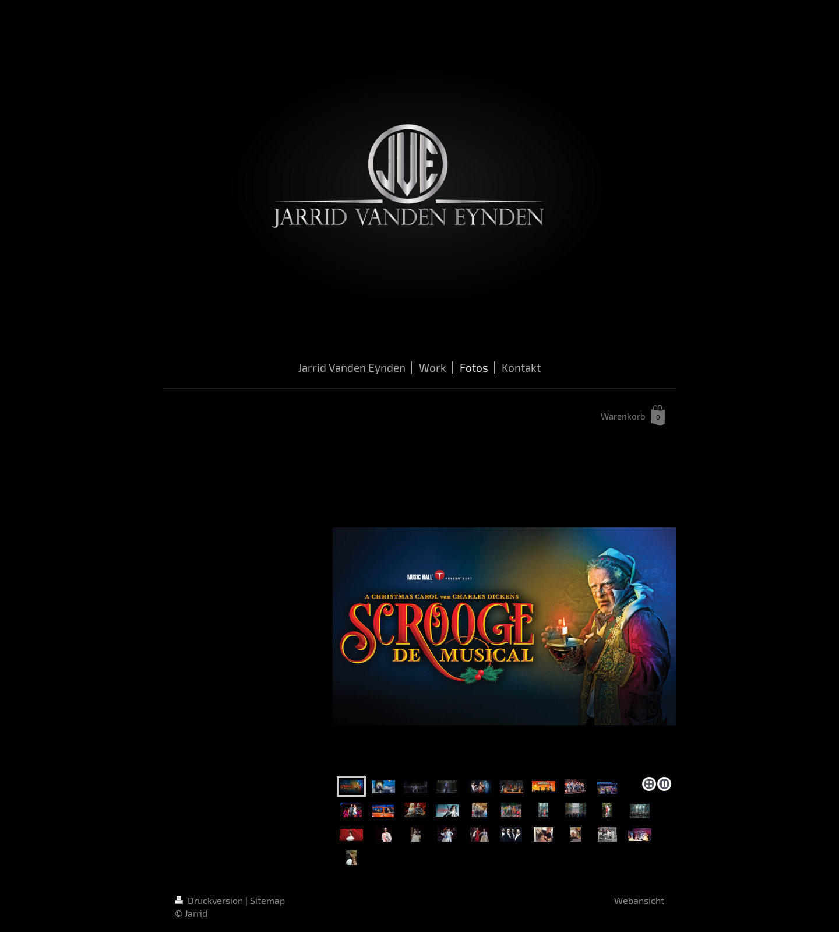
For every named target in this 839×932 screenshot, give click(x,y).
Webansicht (639, 900)
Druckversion (210, 900)
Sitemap (267, 900)
